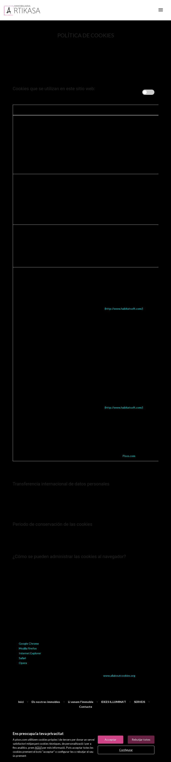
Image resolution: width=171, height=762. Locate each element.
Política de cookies (144, 711)
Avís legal (42, 711)
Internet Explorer (30, 632)
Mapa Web (21, 711)
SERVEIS (139, 681)
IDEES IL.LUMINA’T (113, 681)
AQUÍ (38, 747)
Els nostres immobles (46, 681)
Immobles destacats (90, 711)
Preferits (63, 711)
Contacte (85, 686)
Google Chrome (29, 623)
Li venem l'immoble (80, 681)
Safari (22, 637)
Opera (23, 642)
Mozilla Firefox (28, 628)
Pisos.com (128, 435)
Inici (21, 681)
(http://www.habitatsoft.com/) (124, 288)
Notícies (117, 711)
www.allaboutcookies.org (119, 655)
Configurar (126, 750)
